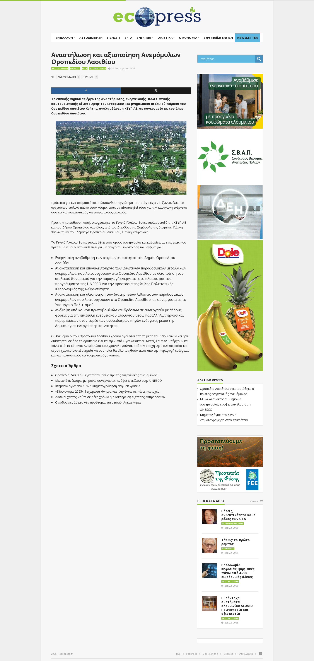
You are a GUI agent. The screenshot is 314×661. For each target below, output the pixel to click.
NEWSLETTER (247, 38)
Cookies (228, 653)
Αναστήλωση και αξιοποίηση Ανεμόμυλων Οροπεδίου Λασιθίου (116, 58)
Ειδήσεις (113, 38)
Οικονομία (188, 38)
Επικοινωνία (246, 653)
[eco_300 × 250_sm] (230, 101)
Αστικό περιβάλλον (232, 523)
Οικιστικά (165, 38)
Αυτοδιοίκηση (90, 38)
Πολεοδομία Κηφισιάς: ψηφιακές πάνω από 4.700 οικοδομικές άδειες (237, 571)
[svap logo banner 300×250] (230, 156)
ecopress (191, 653)
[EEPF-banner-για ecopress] (230, 464)
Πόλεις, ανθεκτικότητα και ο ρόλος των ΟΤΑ (238, 515)
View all (254, 501)
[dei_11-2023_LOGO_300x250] (230, 212)
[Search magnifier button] (259, 59)
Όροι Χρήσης (210, 653)
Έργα (128, 38)
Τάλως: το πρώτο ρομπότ (235, 542)
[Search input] (227, 59)
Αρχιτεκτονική (230, 581)
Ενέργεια (144, 38)
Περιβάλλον (63, 38)
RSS (178, 653)
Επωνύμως (228, 548)
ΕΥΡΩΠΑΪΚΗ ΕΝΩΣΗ (218, 38)
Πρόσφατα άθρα (211, 501)
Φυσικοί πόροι (97, 68)
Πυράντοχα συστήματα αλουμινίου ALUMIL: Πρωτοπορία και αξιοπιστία (237, 606)
